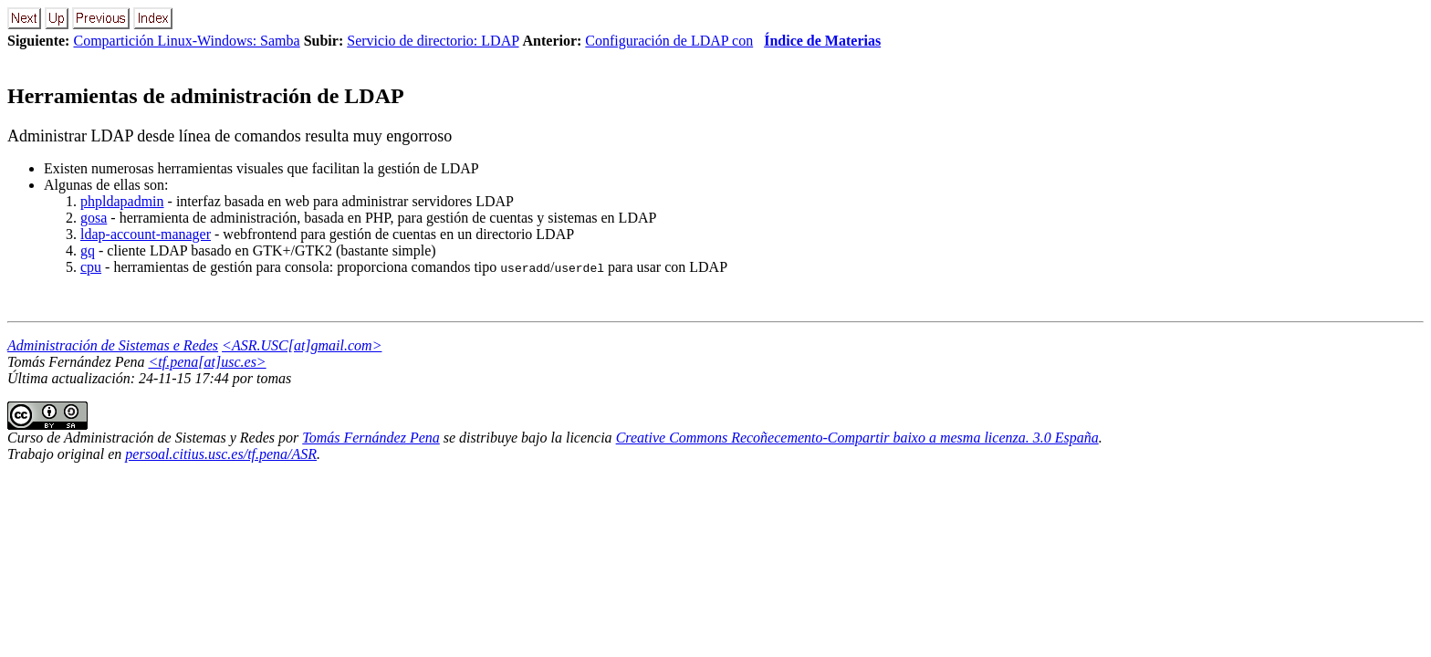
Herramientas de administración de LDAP (205, 96)
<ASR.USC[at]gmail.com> (301, 345)
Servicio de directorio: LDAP (432, 40)
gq (87, 250)
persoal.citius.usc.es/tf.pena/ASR (221, 454)
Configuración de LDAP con (669, 40)
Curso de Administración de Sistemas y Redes (141, 437)
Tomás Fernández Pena (371, 437)
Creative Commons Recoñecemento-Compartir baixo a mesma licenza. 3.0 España (857, 437)
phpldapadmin (122, 201)
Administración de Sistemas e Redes (112, 345)
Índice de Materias (822, 40)
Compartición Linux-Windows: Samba (186, 40)
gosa (93, 217)
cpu (90, 267)
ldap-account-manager (145, 234)
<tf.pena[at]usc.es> (207, 362)
